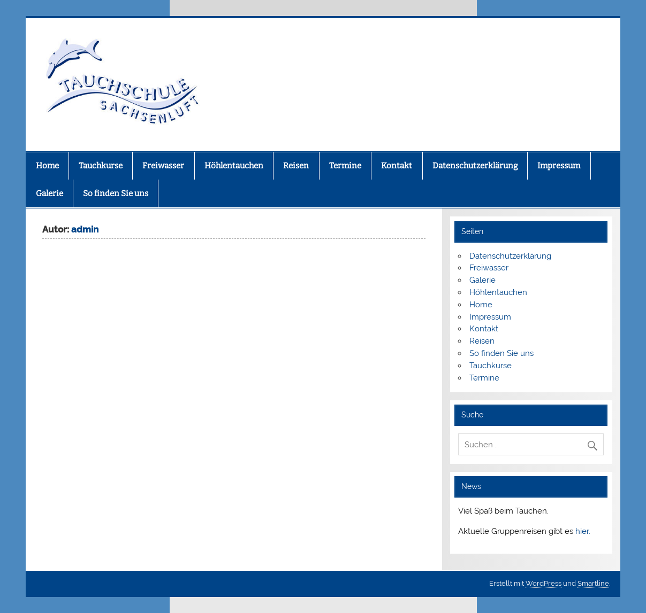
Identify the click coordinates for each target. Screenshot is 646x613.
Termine (345, 165)
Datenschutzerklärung (475, 165)
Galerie (49, 193)
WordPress (543, 583)
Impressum (558, 165)
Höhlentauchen (233, 165)
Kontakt (396, 165)
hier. (582, 531)
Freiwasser (163, 165)
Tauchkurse (101, 165)
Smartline (593, 583)
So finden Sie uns (115, 193)
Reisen (296, 165)
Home (47, 165)
